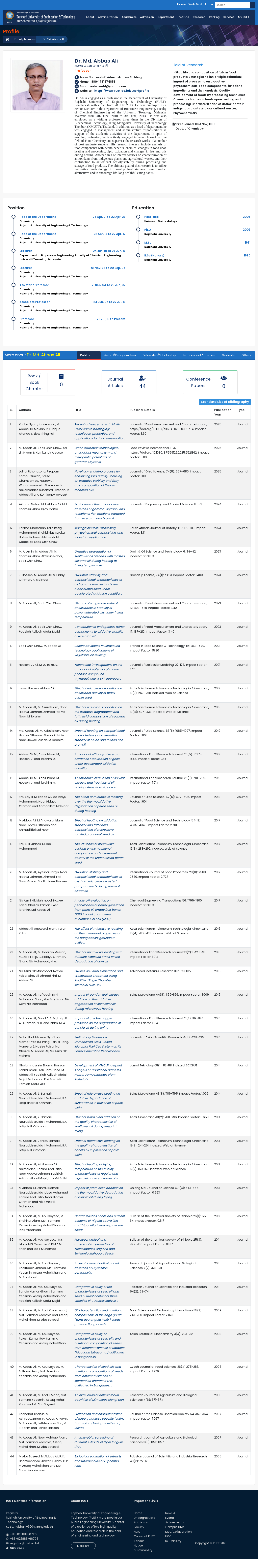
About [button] (90, 17)
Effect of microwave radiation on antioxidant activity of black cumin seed (98, 693)
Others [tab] (246, 355)
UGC (168, 1536)
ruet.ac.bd (17, 1548)
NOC (137, 1532)
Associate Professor (35, 302)
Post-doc (151, 217)
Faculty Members (26, 39)
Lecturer (26, 251)
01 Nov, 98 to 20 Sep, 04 (108, 268)
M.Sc (147, 243)
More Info (83, 1546)
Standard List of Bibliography (225, 401)
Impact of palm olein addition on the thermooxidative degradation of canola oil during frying (98, 1192)
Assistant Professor (34, 285)
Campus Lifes (174, 1527)
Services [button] (228, 17)
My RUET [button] (243, 17)
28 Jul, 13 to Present (111, 319)
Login (209, 4)
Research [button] (199, 17)
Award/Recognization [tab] (120, 355)
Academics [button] (129, 17)
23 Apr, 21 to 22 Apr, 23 (109, 217)
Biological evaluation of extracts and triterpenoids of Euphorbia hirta (97, 1461)
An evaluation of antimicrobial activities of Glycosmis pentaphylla (96, 1268)
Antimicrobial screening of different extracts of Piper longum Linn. (98, 1442)
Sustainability (143, 1550)
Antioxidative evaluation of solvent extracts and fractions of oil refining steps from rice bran (99, 782)
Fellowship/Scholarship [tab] (159, 355)
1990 (247, 255)
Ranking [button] (214, 17)
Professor (27, 319)
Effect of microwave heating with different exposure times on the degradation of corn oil (98, 956)
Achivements (174, 1522)
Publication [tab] (88, 355)
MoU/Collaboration (178, 1532)
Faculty (139, 1527)
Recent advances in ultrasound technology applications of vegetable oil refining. (97, 650)
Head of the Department (38, 217)
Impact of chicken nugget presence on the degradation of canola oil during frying (97, 1023)
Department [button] (166, 17)
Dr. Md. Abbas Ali (53, 39)
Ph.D (147, 230)
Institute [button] (183, 17)
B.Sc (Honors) (154, 255)
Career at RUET (144, 1536)
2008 (247, 217)
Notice (138, 1546)
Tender (139, 1541)
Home (181, 4)
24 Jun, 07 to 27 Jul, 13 (109, 302)
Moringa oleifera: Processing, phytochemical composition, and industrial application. (98, 532)
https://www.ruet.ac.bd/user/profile (121, 91)
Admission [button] (147, 17)
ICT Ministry (173, 1541)
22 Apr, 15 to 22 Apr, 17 (110, 234)
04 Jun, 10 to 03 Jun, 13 (109, 251)
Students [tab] (228, 355)
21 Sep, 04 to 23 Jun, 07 (109, 285)
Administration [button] (108, 17)
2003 (247, 230)
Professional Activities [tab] (199, 355)
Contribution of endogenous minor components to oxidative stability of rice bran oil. (99, 631)
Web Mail (195, 4)
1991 (248, 243)
